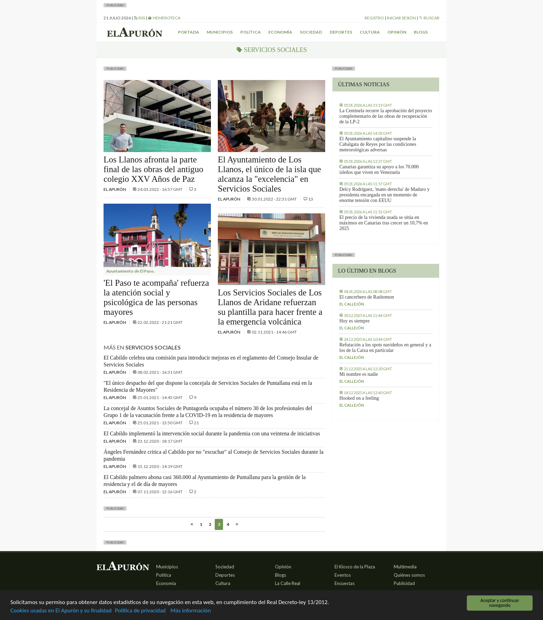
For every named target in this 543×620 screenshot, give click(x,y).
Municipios (220, 32)
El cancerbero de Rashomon (366, 297)
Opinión (397, 32)
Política (250, 32)
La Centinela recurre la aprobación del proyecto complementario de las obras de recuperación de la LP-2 (385, 116)
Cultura (370, 32)
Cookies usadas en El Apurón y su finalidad (61, 610)
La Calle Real (287, 583)
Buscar (429, 17)
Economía (280, 32)
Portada (188, 32)
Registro (374, 17)
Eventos (343, 575)
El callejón (351, 304)
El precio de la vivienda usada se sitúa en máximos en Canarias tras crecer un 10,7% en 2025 (383, 223)
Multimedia (405, 566)
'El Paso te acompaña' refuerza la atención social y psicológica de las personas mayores (156, 297)
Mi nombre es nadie (358, 374)
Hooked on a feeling (359, 398)
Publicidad (404, 583)
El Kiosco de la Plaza (355, 566)
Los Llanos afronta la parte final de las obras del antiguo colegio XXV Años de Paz (153, 169)
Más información (190, 610)
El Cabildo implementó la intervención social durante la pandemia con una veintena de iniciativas (212, 433)
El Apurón (115, 189)
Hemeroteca (164, 17)
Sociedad (311, 32)
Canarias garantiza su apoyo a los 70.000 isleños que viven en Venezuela (379, 169)
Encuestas (345, 583)
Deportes (341, 32)
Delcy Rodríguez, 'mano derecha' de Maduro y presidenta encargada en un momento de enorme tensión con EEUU (384, 195)
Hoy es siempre (354, 321)
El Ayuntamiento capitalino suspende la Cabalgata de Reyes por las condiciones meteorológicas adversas (377, 144)
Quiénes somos (409, 575)
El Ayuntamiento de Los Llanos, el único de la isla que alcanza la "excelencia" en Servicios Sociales (269, 174)
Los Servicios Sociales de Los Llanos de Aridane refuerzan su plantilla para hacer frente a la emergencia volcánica (270, 307)
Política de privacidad (140, 610)
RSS (139, 17)
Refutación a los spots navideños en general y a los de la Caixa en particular (385, 347)
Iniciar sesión (401, 17)
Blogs (421, 32)
